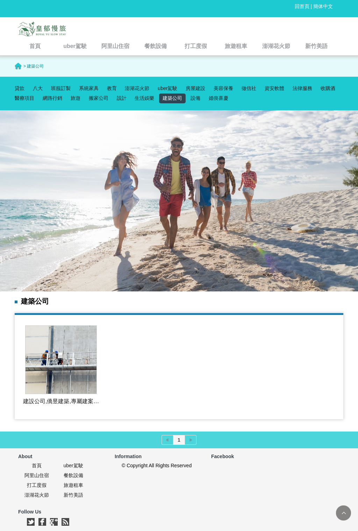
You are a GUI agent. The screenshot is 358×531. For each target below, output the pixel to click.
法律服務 (302, 88)
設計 (122, 98)
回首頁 (302, 6)
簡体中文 (323, 6)
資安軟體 (274, 88)
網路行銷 (52, 98)
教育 (112, 88)
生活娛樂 (144, 98)
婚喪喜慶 (218, 98)
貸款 (19, 88)
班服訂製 (61, 88)
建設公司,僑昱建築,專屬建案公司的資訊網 (61, 401)
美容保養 (223, 88)
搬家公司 (98, 98)
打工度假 (36, 485)
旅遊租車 (73, 485)
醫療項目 (24, 98)
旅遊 (75, 98)
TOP (343, 512)
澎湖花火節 (137, 88)
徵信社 (249, 88)
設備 (195, 98)
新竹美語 (73, 495)
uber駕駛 (167, 88)
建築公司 (172, 98)
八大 (38, 88)
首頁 (37, 465)
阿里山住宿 (36, 475)
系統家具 (89, 88)
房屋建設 (195, 88)
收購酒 (328, 88)
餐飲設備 (73, 475)
